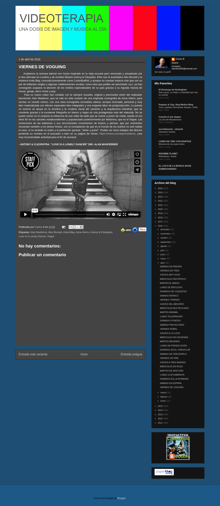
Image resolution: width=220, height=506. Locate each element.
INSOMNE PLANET (168, 153)
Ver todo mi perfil (163, 72)
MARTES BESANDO (170, 341)
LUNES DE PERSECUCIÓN (173, 345)
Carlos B (40, 226)
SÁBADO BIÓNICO (169, 296)
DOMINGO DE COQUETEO (173, 291)
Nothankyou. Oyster (168, 156)
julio (162, 250)
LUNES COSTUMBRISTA (172, 375)
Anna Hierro (82, 232)
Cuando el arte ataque (170, 117)
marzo (163, 392)
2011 (160, 423)
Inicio (84, 354)
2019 (160, 213)
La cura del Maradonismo (170, 120)
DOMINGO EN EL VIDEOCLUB (175, 350)
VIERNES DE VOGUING (171, 387)
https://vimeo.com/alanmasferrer (117, 133)
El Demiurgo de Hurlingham (173, 89)
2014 (160, 410)
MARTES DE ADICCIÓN (171, 371)
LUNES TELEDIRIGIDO (171, 316)
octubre (164, 238)
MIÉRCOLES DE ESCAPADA (174, 337)
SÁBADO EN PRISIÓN (171, 266)
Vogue (50, 236)
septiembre (165, 242)
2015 (160, 406)
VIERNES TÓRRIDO (170, 300)
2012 (160, 418)
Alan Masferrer (38, 232)
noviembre (165, 233)
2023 (160, 197)
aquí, (131, 84)
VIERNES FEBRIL (168, 329)
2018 (160, 217)
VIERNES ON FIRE (169, 358)
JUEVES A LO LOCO (170, 333)
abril (162, 263)
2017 (160, 221)
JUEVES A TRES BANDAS (172, 362)
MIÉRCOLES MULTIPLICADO (174, 308)
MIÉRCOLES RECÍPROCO (173, 279)
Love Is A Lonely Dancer (32, 236)
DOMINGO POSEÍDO (170, 320)
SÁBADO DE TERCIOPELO (173, 354)
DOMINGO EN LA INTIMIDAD (174, 379)
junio (162, 254)
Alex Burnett (55, 232)
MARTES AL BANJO (169, 283)
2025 (160, 188)
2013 (160, 414)
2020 (160, 209)
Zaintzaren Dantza (167, 132)
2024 (160, 192)
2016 (160, 226)
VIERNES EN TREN (169, 270)
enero (163, 401)
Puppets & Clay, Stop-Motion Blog (176, 104)
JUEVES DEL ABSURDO (172, 304)
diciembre (165, 229)
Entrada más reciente (33, 354)
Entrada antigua (131, 354)
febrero (164, 397)
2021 (160, 205)
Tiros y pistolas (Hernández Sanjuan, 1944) (178, 107)
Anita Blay (68, 232)
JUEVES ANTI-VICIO (170, 275)
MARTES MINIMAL (169, 312)
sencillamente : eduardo (171, 129)
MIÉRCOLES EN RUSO (171, 366)
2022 (160, 201)
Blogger (121, 498)
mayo (163, 258)
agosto (163, 246)
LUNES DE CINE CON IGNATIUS (175, 141)
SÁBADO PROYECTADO (172, 325)
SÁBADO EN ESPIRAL (171, 383)
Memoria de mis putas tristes (171, 144)
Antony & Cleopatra (101, 232)
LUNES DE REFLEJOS (171, 287)
